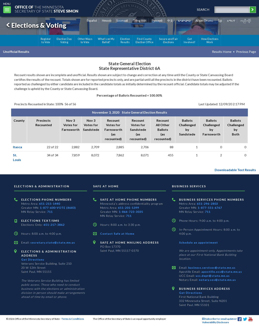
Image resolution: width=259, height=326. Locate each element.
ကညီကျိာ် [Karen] (245, 20)
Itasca (17, 147)
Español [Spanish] (92, 20)
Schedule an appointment (198, 242)
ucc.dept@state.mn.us (212, 275)
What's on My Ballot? (106, 40)
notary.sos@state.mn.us (217, 279)
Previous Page (246, 51)
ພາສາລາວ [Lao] (184, 20)
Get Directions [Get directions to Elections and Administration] (32, 259)
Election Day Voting (64, 40)
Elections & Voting (35, 25)
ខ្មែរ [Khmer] (220, 20)
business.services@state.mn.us (211, 267)
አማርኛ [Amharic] (231, 20)
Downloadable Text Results (235, 170)
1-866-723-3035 (131, 211)
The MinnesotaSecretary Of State (46, 9)
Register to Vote (46, 40)
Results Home (221, 51)
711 (50, 211)
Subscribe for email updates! (219, 318)
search (203, 9)
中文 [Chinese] (170, 20)
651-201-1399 (128, 207)
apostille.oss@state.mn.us (221, 271)
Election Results (125, 40)
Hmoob (106, 20)
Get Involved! (189, 40)
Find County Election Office (144, 40)
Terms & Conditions (72, 318)
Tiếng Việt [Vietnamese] (139, 20)
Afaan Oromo (204, 20)
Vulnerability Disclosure (215, 322)
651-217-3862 (54, 224)
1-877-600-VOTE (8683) (58, 207)
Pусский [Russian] (157, 20)
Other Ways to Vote (85, 40)
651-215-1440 (49, 203)
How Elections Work (209, 40)
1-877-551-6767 (210, 207)
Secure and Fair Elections (168, 40)
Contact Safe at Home (117, 233)
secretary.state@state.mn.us (52, 242)
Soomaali (122, 20)
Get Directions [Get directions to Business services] (190, 292)
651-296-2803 (207, 203)
